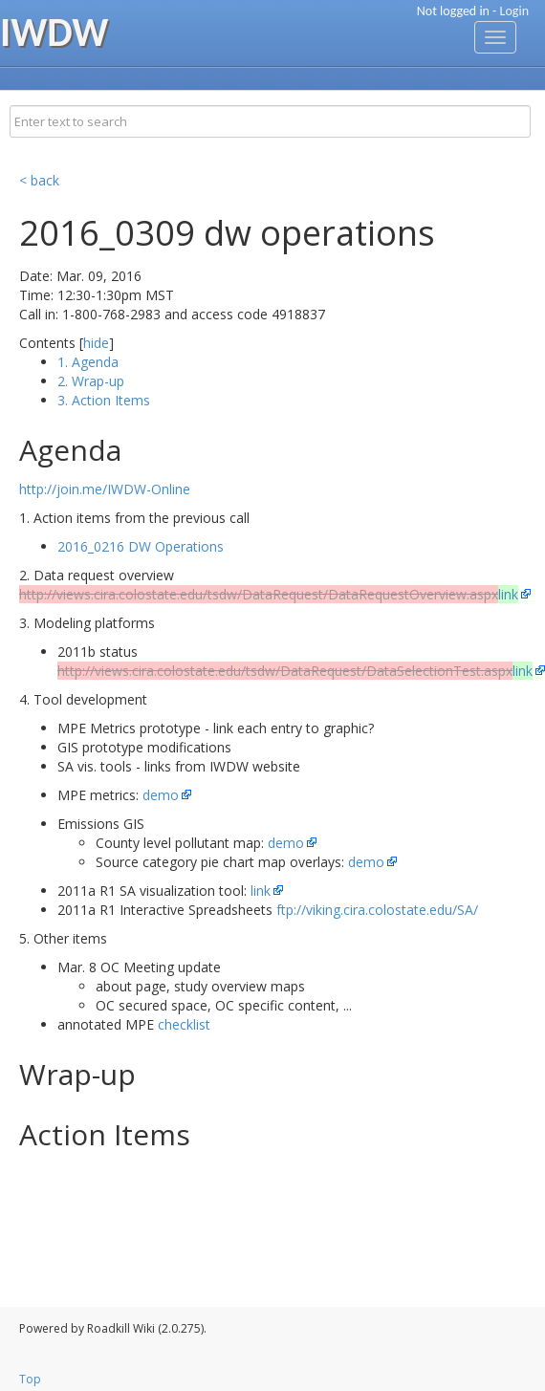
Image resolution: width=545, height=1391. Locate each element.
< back (39, 180)
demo (160, 795)
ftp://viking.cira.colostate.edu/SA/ (377, 910)
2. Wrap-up (90, 381)
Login (514, 11)
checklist (184, 1024)
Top (30, 1379)
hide (96, 343)
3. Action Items (103, 400)
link (261, 890)
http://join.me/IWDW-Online (104, 489)
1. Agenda (88, 362)
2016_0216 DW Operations (140, 546)
